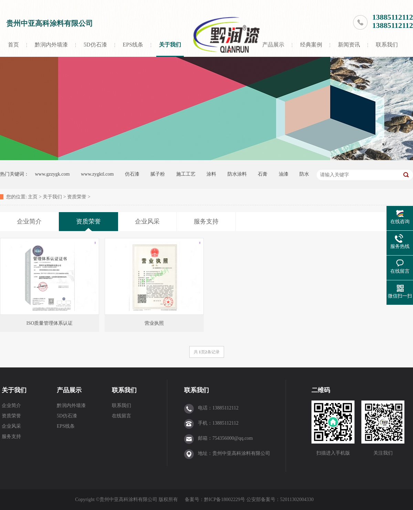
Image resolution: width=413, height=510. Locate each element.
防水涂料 (237, 174)
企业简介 (11, 405)
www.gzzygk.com (52, 174)
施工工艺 (185, 174)
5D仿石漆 (95, 45)
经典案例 (311, 45)
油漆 (283, 174)
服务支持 (11, 436)
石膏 (262, 174)
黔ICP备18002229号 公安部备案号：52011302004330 (259, 499)
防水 (304, 174)
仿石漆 (132, 174)
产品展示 (273, 45)
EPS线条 (133, 45)
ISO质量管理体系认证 (50, 323)
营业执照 (154, 323)
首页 (13, 45)
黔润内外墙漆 (51, 45)
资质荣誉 (76, 196)
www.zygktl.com (97, 174)
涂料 (211, 174)
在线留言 (121, 415)
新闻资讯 (349, 45)
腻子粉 (157, 174)
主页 (33, 196)
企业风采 (11, 426)
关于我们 (170, 45)
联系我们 (387, 45)
